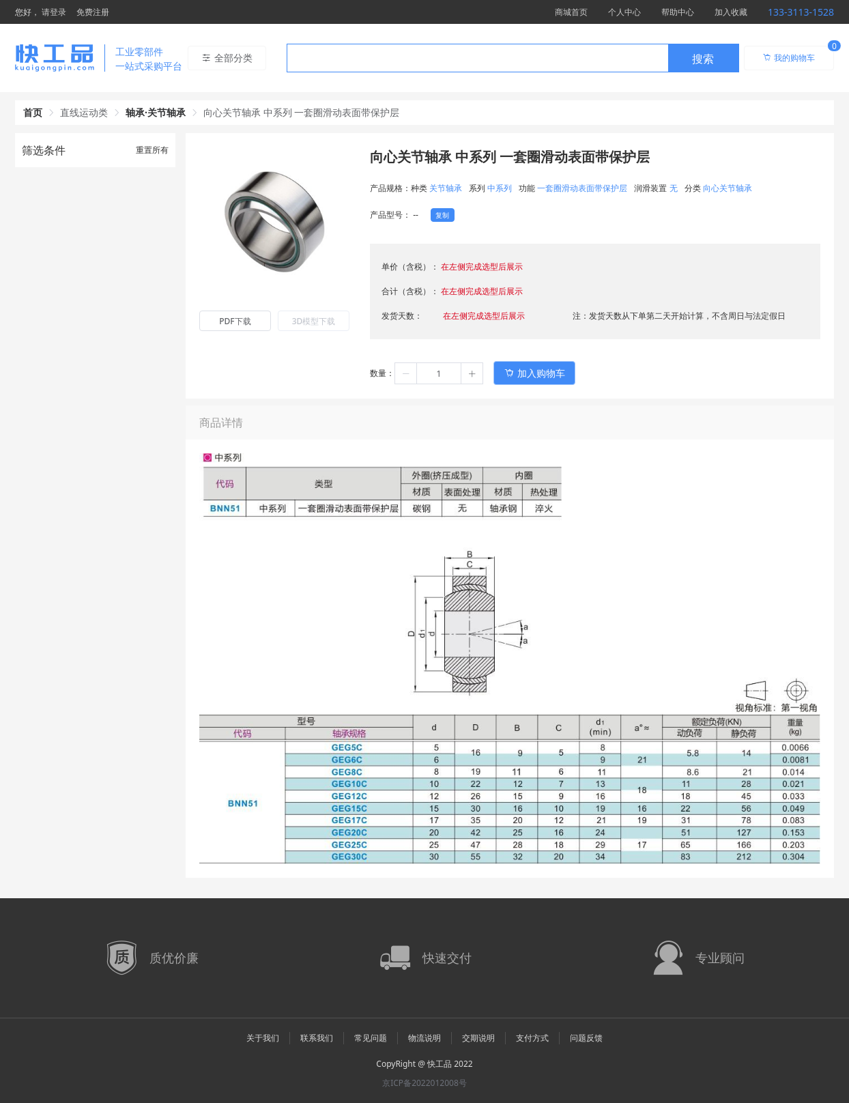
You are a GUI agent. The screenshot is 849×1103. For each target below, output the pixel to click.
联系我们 (316, 1038)
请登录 (54, 12)
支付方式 (532, 1038)
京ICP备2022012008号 (424, 1083)
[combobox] (513, 58)
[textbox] (477, 58)
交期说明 (478, 1038)
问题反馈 (586, 1038)
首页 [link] (32, 112)
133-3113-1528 (801, 11)
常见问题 (370, 1038)
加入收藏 (731, 12)
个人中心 (624, 12)
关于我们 (262, 1038)
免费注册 (92, 12)
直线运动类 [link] (84, 112)
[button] (406, 373)
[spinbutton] (438, 373)
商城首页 (571, 12)
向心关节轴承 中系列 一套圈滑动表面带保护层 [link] (301, 112)
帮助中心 (677, 12)
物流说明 (424, 1038)
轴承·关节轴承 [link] (156, 112)
